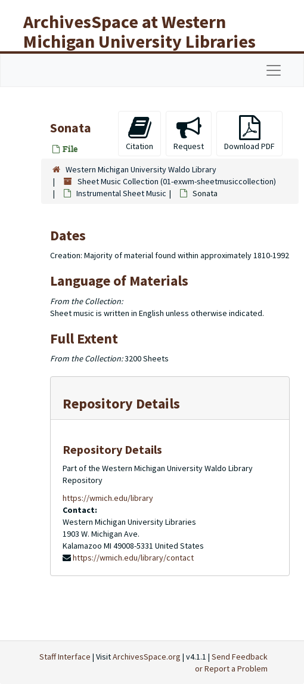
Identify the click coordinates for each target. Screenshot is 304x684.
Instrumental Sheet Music (121, 193)
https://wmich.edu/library (108, 498)
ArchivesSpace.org (147, 656)
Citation (139, 133)
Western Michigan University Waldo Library (141, 169)
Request (188, 133)
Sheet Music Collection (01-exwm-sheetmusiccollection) (176, 181)
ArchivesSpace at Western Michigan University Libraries (139, 31)
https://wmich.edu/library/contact (133, 557)
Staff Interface (65, 656)
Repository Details (121, 403)
